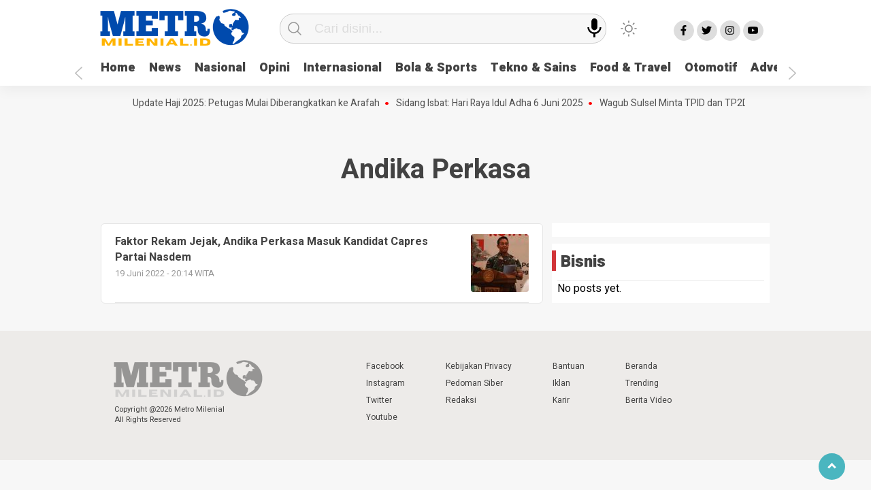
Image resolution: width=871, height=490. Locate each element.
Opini (274, 68)
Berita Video (648, 400)
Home (118, 68)
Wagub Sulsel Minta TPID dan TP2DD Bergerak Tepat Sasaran (731, 103)
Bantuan (569, 366)
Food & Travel (630, 68)
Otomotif (711, 68)
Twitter (379, 400)
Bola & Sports (436, 68)
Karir (561, 400)
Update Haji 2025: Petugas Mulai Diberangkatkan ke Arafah (258, 103)
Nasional (220, 68)
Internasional (342, 68)
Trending (642, 383)
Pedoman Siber (474, 383)
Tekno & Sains (533, 68)
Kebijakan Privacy (479, 366)
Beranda (641, 366)
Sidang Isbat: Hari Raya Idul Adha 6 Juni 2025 (492, 103)
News (165, 68)
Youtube (381, 417)
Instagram (385, 383)
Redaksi (461, 400)
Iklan (561, 383)
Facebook (385, 366)
